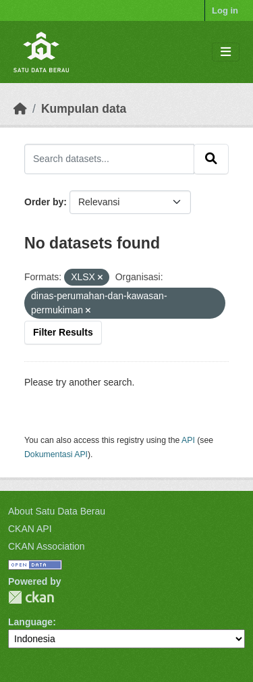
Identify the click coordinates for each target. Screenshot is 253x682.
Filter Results (63, 332)
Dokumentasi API (56, 454)
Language (30, 622)
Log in (225, 10)
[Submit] (211, 159)
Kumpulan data (83, 108)
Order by (43, 201)
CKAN (31, 597)
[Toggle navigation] (226, 52)
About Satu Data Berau (56, 511)
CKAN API (30, 528)
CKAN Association (46, 546)
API (188, 440)
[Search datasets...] (109, 159)
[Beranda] (20, 108)
